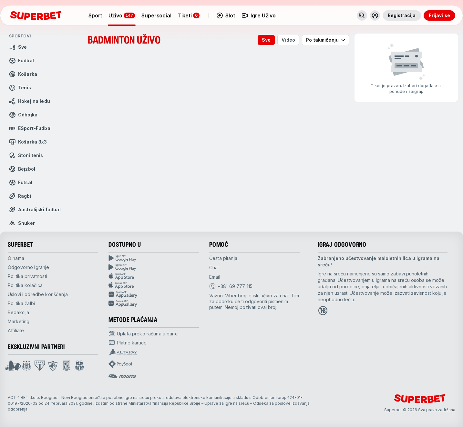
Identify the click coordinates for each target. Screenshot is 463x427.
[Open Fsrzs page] (79, 366)
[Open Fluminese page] (52, 366)
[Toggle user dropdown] (375, 15)
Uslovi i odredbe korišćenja (38, 294)
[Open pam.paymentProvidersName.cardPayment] (127, 342)
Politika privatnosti (27, 276)
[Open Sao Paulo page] (40, 366)
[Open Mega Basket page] (13, 366)
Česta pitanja (223, 258)
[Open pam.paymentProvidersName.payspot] (120, 364)
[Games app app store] (153, 285)
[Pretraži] (362, 15)
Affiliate (16, 330)
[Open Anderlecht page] (26, 366)
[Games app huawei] (153, 303)
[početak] (36, 15)
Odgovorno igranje (28, 267)
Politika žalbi (21, 303)
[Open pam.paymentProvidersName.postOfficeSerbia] (122, 376)
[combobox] (325, 40)
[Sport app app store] (153, 276)
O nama (16, 258)
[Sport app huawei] (153, 294)
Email (214, 277)
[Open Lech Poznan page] (66, 366)
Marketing (18, 321)
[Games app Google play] (153, 267)
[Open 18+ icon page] (323, 310)
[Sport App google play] (153, 258)
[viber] (230, 286)
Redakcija (18, 312)
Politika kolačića (25, 285)
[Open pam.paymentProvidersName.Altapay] (122, 352)
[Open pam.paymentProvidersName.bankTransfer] (143, 333)
